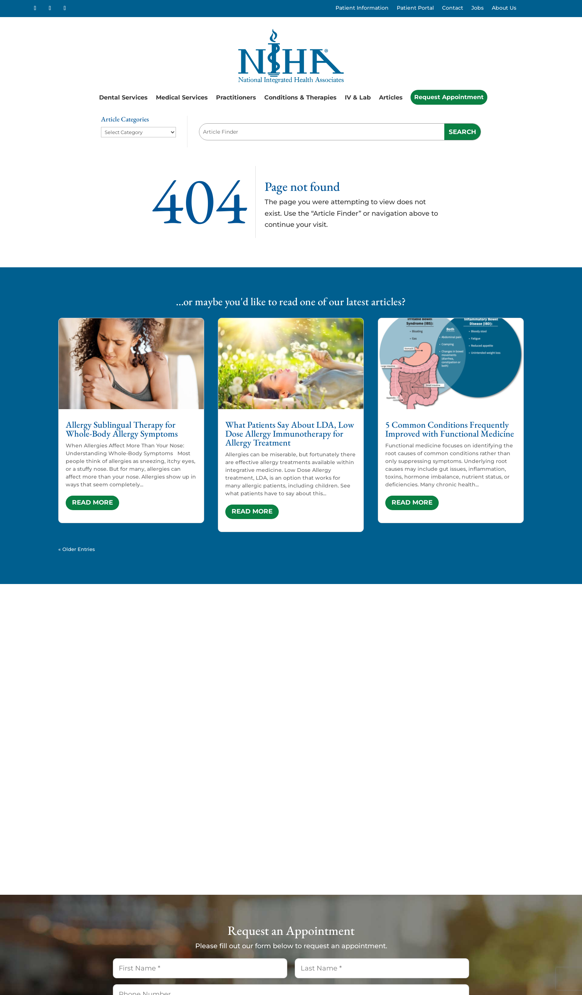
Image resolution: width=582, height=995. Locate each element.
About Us (504, 8)
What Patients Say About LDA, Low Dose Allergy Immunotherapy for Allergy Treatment (289, 433)
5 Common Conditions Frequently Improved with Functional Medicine (449, 429)
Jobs (477, 8)
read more (92, 502)
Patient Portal (415, 8)
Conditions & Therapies (300, 97)
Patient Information (362, 8)
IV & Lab (358, 97)
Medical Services (182, 97)
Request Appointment (449, 97)
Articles (391, 97)
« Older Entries (76, 549)
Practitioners (236, 97)
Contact (452, 8)
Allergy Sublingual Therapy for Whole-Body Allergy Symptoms (122, 429)
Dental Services (123, 97)
